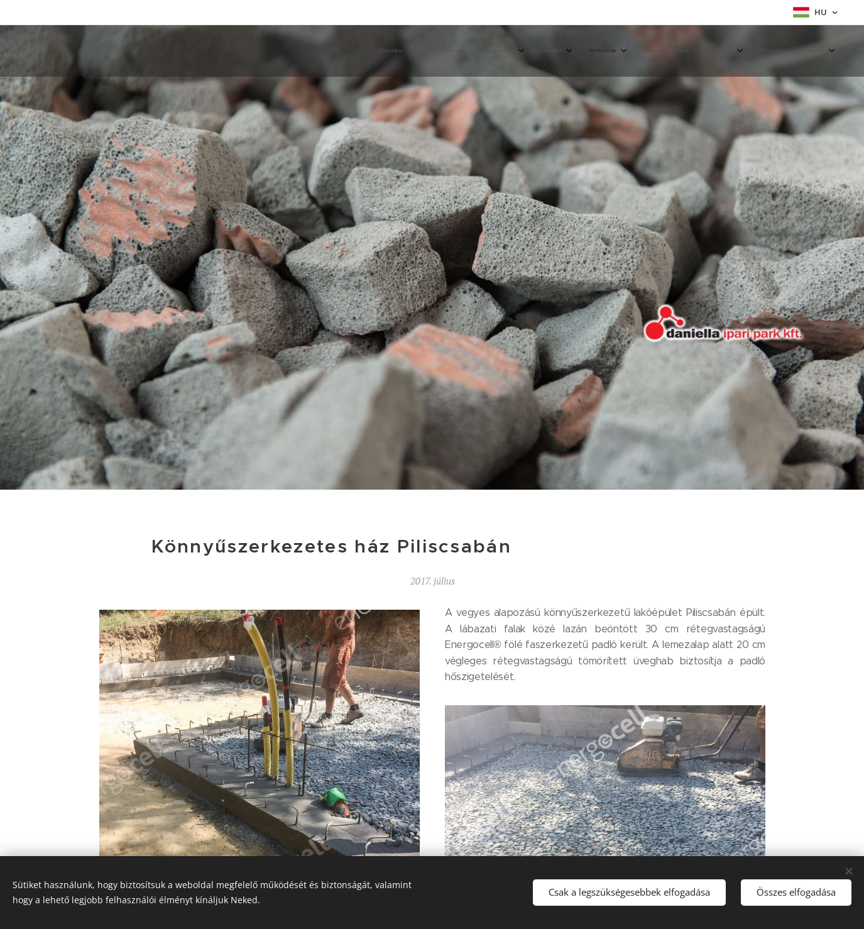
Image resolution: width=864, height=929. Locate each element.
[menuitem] (641, 51)
